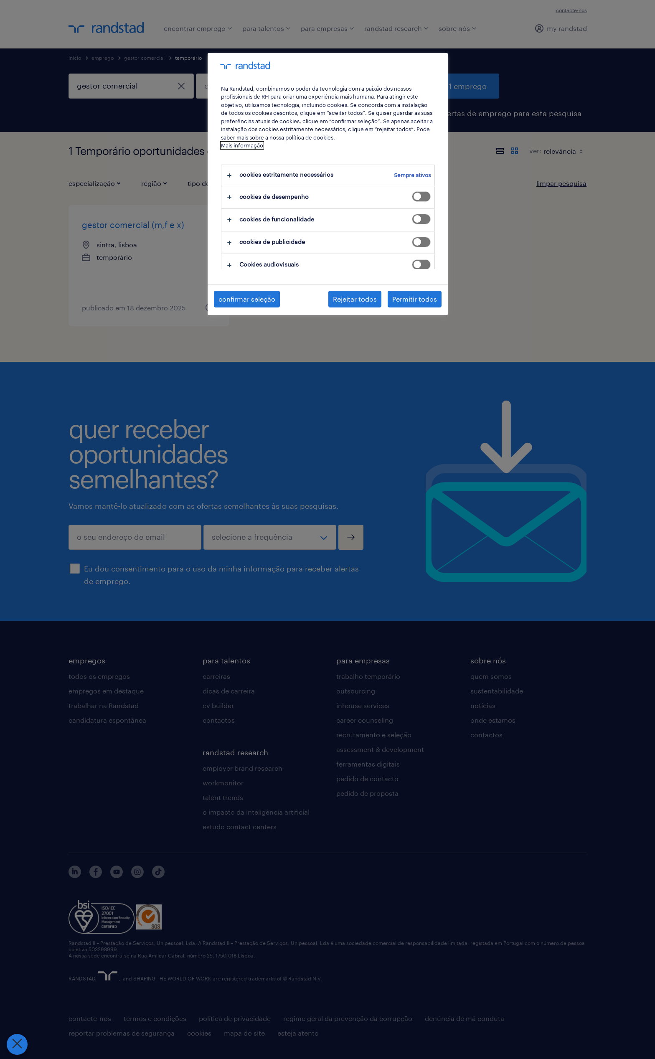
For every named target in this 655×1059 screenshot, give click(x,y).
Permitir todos (414, 299)
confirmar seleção (246, 299)
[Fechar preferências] (16, 1044)
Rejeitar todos (355, 299)
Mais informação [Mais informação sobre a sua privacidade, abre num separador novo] (242, 145)
